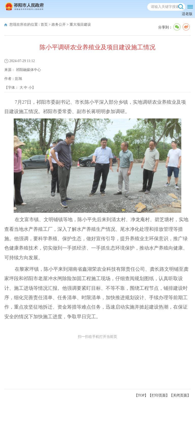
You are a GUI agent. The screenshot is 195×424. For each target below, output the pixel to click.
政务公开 (59, 24)
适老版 (187, 14)
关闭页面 (180, 395)
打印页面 (159, 395)
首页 (44, 24)
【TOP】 (141, 395)
